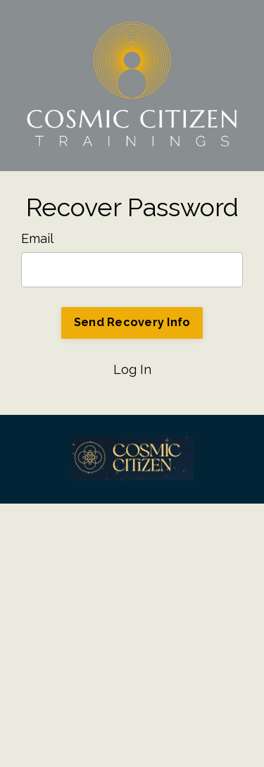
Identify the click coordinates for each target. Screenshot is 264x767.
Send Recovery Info (132, 322)
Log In (132, 369)
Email (37, 238)
